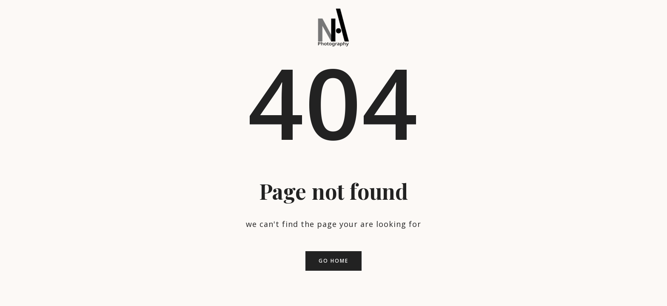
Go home (333, 260)
